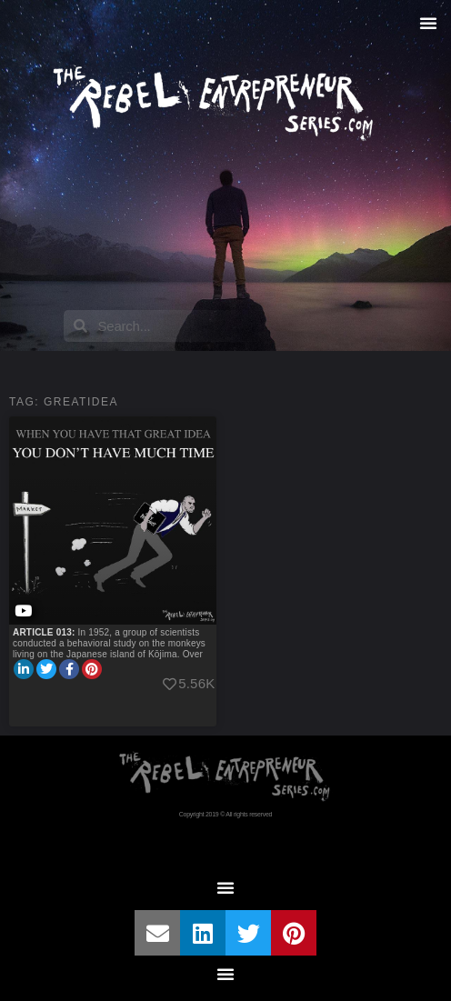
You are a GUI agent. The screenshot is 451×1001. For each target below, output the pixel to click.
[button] (428, 22)
